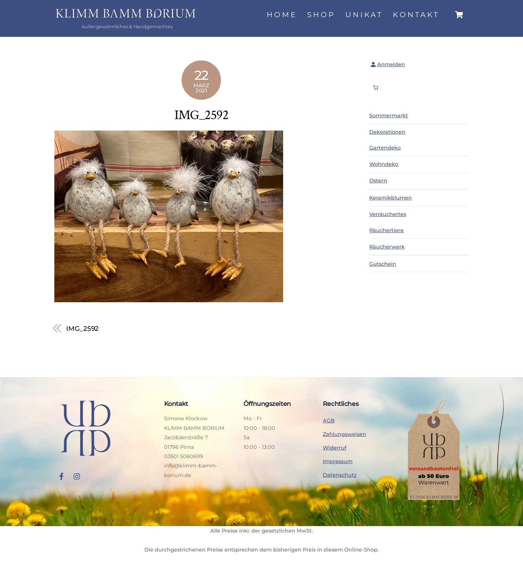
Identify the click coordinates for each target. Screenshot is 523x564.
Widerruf (334, 448)
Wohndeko (383, 164)
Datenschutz (340, 475)
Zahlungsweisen (344, 434)
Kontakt (416, 14)
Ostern (378, 180)
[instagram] (77, 475)
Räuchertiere (386, 230)
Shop (321, 14)
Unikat (364, 14)
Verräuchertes (387, 214)
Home (282, 14)
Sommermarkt (388, 115)
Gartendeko (385, 147)
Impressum (337, 461)
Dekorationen (387, 132)
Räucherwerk (387, 247)
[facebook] (61, 475)
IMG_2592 (201, 115)
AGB (329, 420)
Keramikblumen (390, 198)
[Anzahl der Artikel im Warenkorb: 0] (375, 87)
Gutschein (382, 264)
